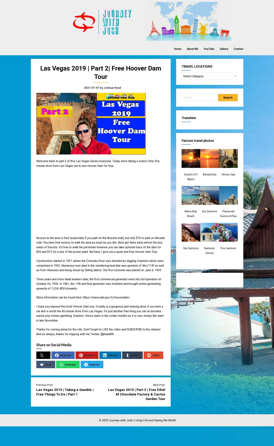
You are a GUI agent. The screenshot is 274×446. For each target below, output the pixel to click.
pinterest (86, 355)
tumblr (132, 355)
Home (177, 48)
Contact (238, 48)
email (45, 364)
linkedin (110, 355)
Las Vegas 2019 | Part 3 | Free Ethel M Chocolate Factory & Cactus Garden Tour (136, 394)
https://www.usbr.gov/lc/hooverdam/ (106, 297)
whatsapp (68, 364)
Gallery (224, 48)
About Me (192, 48)
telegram (91, 364)
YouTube (209, 48)
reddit (153, 355)
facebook (63, 355)
